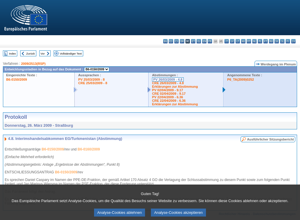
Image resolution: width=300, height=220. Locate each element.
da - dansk (182, 41)
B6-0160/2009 (89, 149)
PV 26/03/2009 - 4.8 (168, 79)
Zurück (30, 53)
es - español (171, 41)
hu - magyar (243, 41)
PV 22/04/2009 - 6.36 (167, 97)
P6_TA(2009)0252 (240, 79)
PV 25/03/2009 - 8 (91, 79)
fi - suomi (288, 41)
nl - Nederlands (254, 41)
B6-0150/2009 (16, 79)
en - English (204, 41)
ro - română (271, 41)
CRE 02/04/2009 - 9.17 (168, 93)
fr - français (210, 41)
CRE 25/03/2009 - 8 (92, 83)
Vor (42, 53)
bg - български (165, 41)
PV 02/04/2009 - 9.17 (167, 90)
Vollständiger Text (71, 53)
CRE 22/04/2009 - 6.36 (168, 100)
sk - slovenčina (277, 41)
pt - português (265, 41)
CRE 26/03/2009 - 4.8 (168, 83)
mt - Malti (249, 41)
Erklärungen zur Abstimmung (175, 86)
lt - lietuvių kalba (238, 41)
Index (12, 53)
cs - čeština (176, 41)
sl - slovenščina (282, 41)
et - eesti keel (193, 41)
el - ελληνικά (199, 41)
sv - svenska (293, 41)
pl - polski (260, 41)
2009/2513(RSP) (33, 63)
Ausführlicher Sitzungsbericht (270, 139)
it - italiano (226, 41)
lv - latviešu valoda (232, 41)
